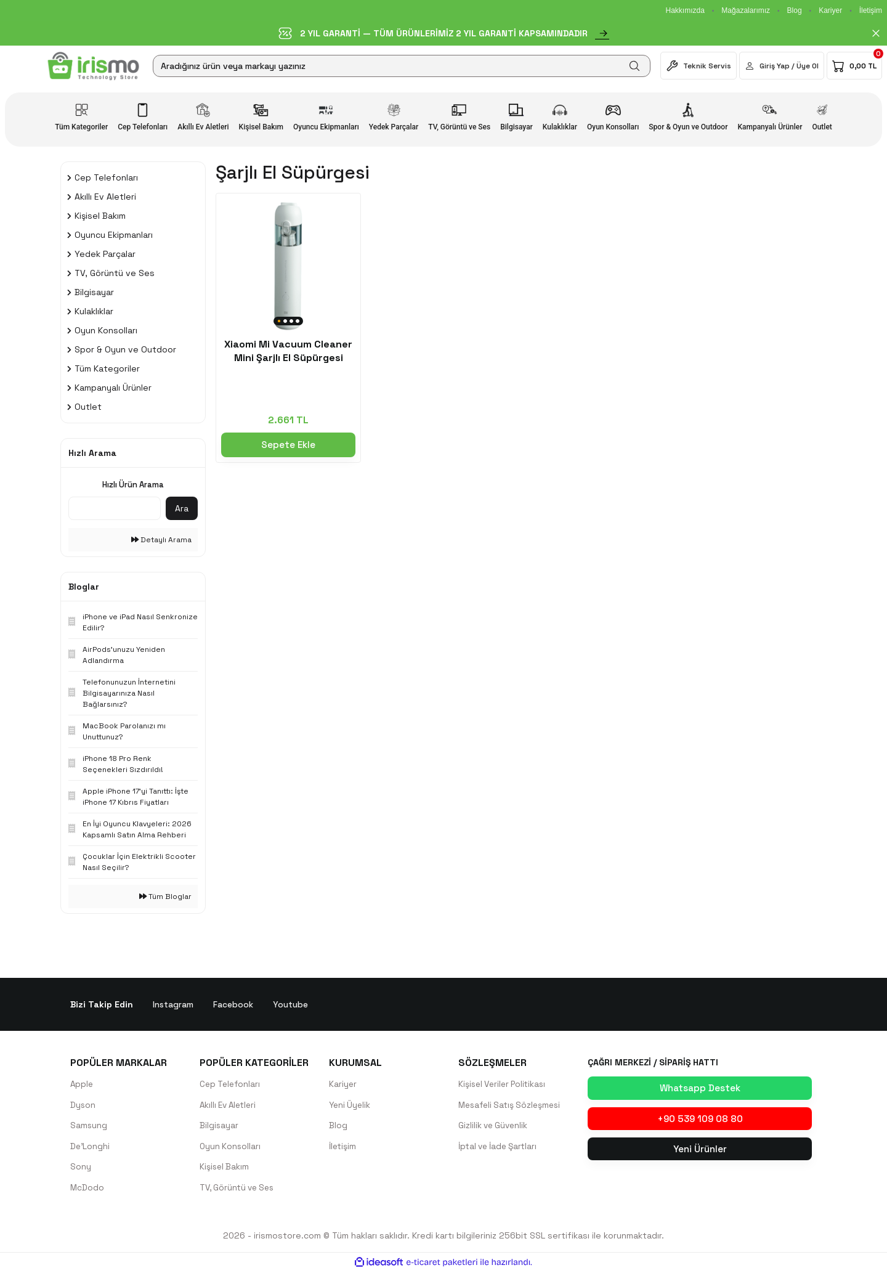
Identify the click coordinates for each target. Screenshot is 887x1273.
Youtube (290, 1004)
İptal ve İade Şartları (500, 1147)
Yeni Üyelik (351, 1105)
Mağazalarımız (745, 10)
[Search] (401, 66)
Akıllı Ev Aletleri (230, 1105)
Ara (181, 508)
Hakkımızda (684, 10)
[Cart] (854, 65)
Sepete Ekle (288, 444)
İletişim (870, 10)
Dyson (83, 1105)
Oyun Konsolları (231, 1147)
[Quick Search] (114, 508)
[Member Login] (781, 65)
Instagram (173, 1004)
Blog (794, 10)
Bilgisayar (219, 1126)
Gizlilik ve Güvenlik (494, 1126)
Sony (80, 1168)
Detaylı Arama (161, 540)
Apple (82, 1084)
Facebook (233, 1004)
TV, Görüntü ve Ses (240, 1189)
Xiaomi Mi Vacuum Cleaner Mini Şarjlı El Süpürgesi (288, 351)
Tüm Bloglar (165, 896)
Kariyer (830, 10)
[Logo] (93, 66)
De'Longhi (90, 1147)
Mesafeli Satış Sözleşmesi (512, 1105)
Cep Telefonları (231, 1084)
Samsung (89, 1126)
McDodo (87, 1189)
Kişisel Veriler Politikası (504, 1084)
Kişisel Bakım (225, 1168)
